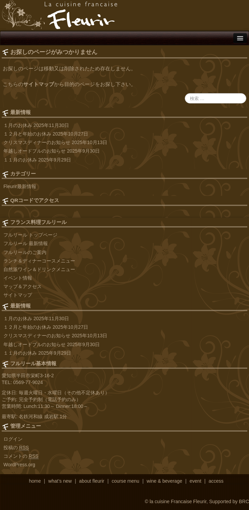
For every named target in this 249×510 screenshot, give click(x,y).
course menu (125, 481)
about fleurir (92, 481)
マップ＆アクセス (22, 286)
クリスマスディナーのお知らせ (36, 142)
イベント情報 (17, 278)
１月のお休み (17, 125)
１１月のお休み (20, 159)
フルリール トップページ (30, 235)
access (216, 481)
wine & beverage (164, 481)
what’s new (60, 481)
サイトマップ (38, 84)
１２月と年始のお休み (27, 134)
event (195, 481)
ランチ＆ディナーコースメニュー (39, 261)
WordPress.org (19, 464)
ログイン (13, 439)
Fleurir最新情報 (19, 186)
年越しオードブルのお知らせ (34, 151)
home (35, 481)
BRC (244, 501)
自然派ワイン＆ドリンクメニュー (39, 269)
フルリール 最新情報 (25, 243)
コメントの (21, 456)
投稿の (16, 448)
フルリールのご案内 (24, 252)
